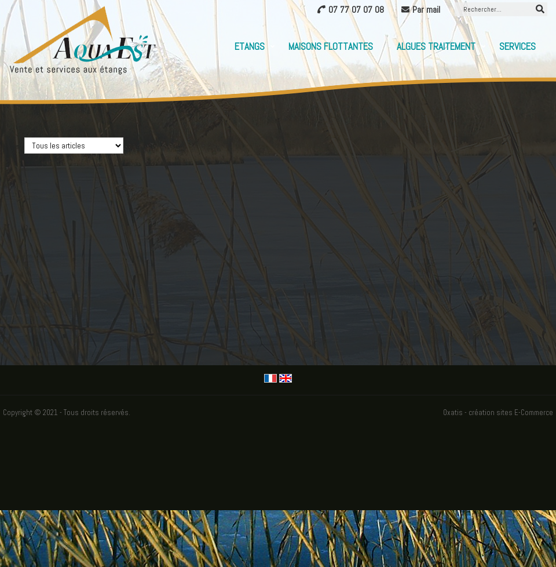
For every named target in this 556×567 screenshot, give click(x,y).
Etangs (250, 46)
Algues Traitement (436, 46)
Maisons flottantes (330, 46)
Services (517, 46)
